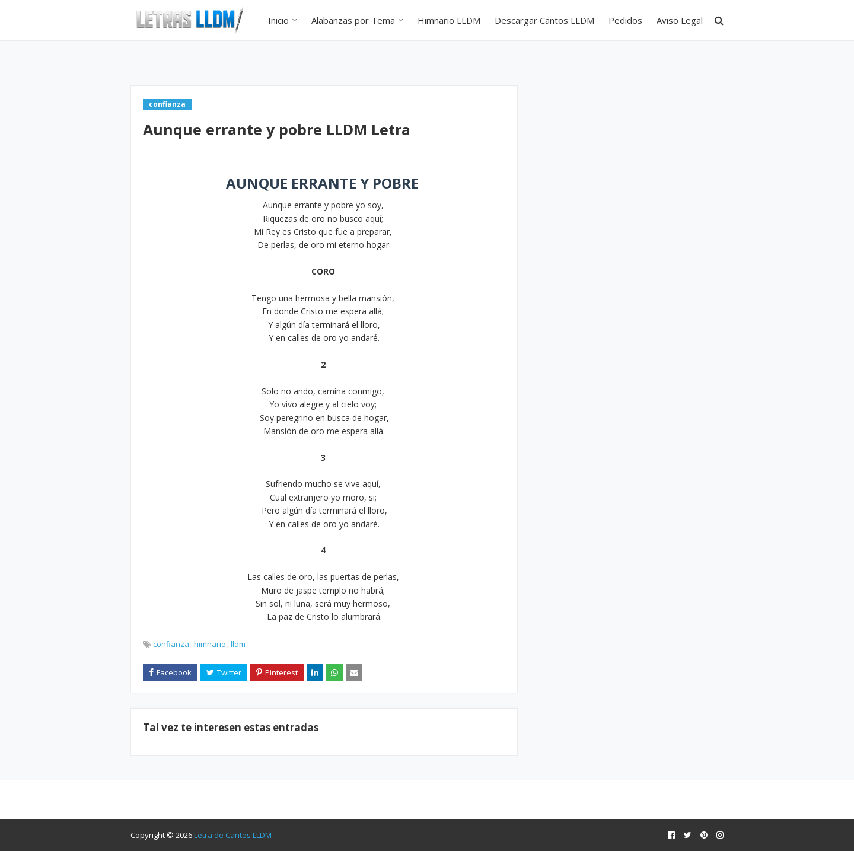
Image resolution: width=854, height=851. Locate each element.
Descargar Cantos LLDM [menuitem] (544, 20)
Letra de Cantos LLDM (233, 835)
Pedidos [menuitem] (625, 20)
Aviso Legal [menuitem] (680, 20)
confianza (171, 644)
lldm (238, 644)
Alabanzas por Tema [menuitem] (353, 20)
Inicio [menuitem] (278, 20)
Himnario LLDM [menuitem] (449, 20)
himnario (210, 644)
